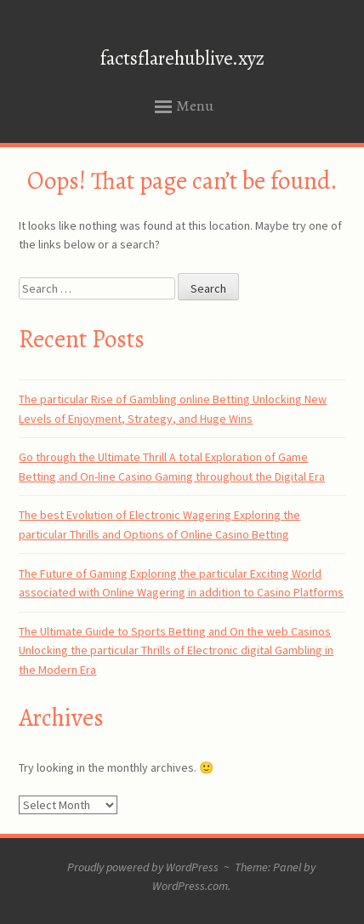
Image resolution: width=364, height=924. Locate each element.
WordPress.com (190, 885)
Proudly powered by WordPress (143, 867)
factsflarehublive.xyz (182, 58)
